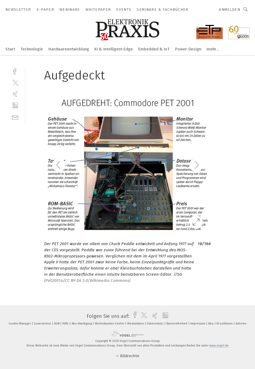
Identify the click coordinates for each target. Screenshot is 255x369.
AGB (57, 323)
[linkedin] (15, 105)
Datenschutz (155, 323)
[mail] (15, 117)
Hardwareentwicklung (68, 49)
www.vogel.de (219, 345)
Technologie (31, 49)
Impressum (198, 323)
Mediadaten (136, 323)
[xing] (15, 94)
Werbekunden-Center (110, 323)
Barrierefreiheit (177, 323)
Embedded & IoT (154, 49)
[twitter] (15, 82)
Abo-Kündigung (82, 323)
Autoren (241, 323)
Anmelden (229, 9)
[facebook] (15, 71)
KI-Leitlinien (225, 323)
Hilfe (65, 323)
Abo (211, 323)
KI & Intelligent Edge (113, 49)
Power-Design (188, 49)
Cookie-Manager (20, 323)
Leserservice (43, 323)
